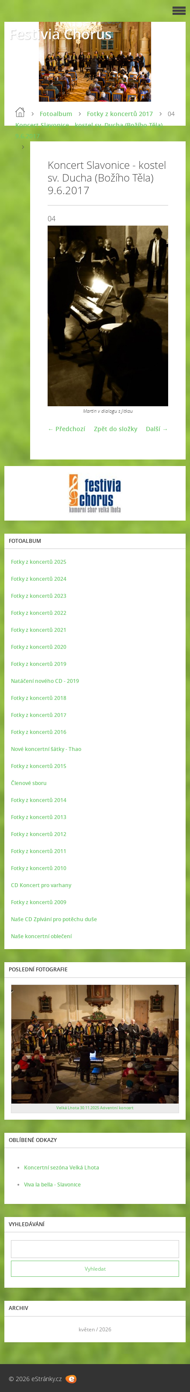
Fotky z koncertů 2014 (38, 800)
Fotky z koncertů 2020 (38, 647)
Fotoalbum (56, 114)
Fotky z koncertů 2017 (120, 114)
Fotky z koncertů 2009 (38, 902)
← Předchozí (66, 429)
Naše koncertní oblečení (41, 936)
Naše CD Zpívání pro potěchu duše (54, 919)
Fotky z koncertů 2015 (38, 766)
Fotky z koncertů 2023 (38, 596)
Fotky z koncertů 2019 (38, 664)
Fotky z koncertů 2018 (38, 698)
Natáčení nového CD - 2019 (45, 681)
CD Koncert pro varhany (41, 885)
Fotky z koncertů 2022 (38, 613)
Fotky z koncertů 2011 (38, 851)
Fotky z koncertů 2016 (38, 732)
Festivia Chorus (60, 33)
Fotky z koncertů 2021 (38, 630)
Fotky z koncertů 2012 (38, 834)
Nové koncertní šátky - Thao (46, 749)
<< (20, 1329)
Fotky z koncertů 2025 (38, 562)
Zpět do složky (116, 429)
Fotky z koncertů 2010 (38, 868)
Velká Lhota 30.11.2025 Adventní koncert (95, 1108)
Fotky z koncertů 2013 (38, 817)
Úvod (20, 112)
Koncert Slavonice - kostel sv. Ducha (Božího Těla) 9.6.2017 (88, 130)
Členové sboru (29, 783)
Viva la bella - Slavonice (52, 1184)
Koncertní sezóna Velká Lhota (61, 1167)
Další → (157, 429)
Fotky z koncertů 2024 (38, 579)
